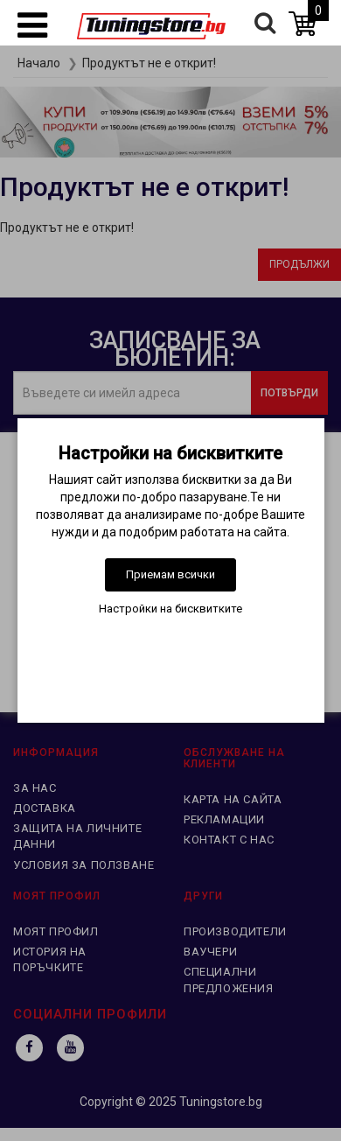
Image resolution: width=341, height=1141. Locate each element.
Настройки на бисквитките (170, 608)
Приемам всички (170, 574)
